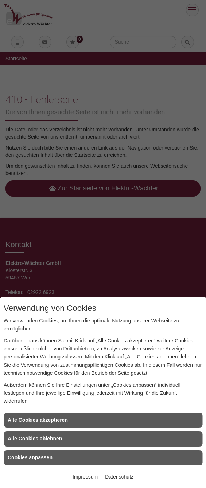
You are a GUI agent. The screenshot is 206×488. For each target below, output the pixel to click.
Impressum (85, 477)
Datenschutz (119, 477)
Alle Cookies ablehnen (35, 438)
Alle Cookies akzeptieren (38, 420)
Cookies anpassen (30, 457)
